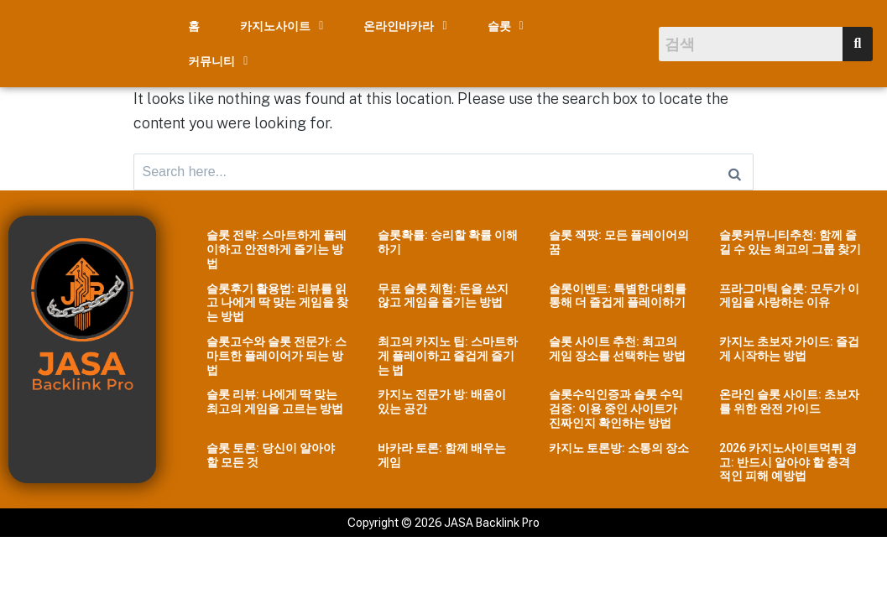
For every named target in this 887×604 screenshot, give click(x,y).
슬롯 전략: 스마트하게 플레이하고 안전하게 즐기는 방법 (276, 243)
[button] (281, 26)
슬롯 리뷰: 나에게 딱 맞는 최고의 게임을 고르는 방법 (274, 395)
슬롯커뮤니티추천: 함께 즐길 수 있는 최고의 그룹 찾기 (790, 236)
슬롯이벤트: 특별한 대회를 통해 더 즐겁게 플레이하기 (617, 289)
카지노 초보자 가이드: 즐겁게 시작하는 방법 (789, 343)
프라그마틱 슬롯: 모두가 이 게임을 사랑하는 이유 (789, 289)
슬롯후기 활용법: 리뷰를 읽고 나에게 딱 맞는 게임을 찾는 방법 (277, 296)
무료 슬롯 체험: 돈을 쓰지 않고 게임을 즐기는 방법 (443, 289)
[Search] (735, 164)
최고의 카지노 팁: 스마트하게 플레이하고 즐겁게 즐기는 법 (448, 350)
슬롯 (506, 26)
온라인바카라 (404, 26)
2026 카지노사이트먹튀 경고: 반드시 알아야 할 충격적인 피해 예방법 (788, 456)
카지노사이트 (281, 26)
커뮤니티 (218, 61)
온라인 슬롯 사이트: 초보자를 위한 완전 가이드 (789, 395)
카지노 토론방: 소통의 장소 (619, 442)
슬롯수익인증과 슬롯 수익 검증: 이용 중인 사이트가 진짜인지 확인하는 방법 (616, 403)
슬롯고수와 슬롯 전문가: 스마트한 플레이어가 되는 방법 (276, 350)
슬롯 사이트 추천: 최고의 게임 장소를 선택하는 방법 (617, 343)
